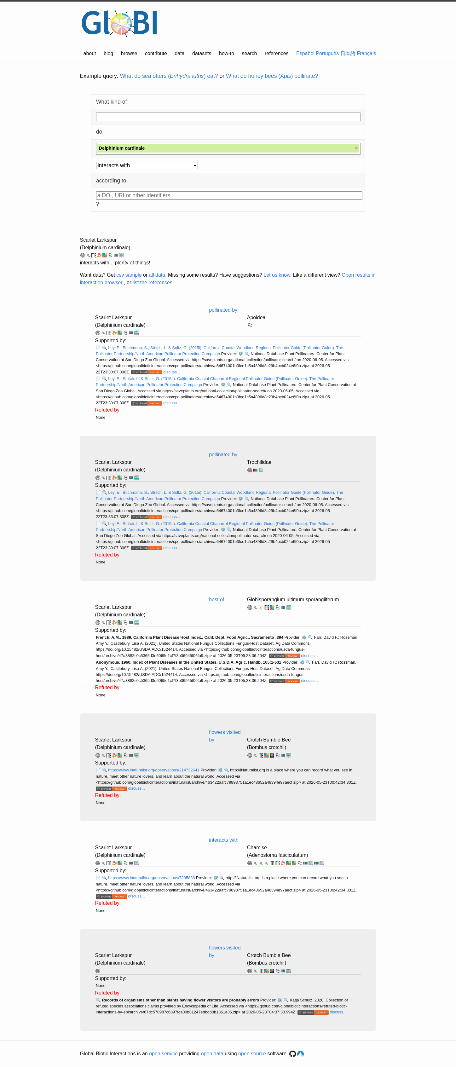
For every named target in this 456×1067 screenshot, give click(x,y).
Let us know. (277, 275)
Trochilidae (259, 462)
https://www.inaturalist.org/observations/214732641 (154, 770)
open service (163, 1053)
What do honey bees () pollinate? (272, 76)
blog (108, 53)
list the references (152, 282)
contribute (156, 53)
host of (216, 599)
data (179, 53)
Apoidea (256, 317)
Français (366, 53)
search (249, 53)
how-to (226, 53)
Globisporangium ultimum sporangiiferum (293, 599)
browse (129, 53)
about (90, 53)
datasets (201, 53)
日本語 (347, 53)
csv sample (128, 275)
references (277, 53)
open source (252, 1053)
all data (157, 275)
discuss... (171, 372)
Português (327, 53)
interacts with (223, 840)
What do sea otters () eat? (169, 76)
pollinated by (223, 310)
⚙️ (240, 353)
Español (305, 53)
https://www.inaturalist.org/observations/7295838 (152, 877)
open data (212, 1053)
